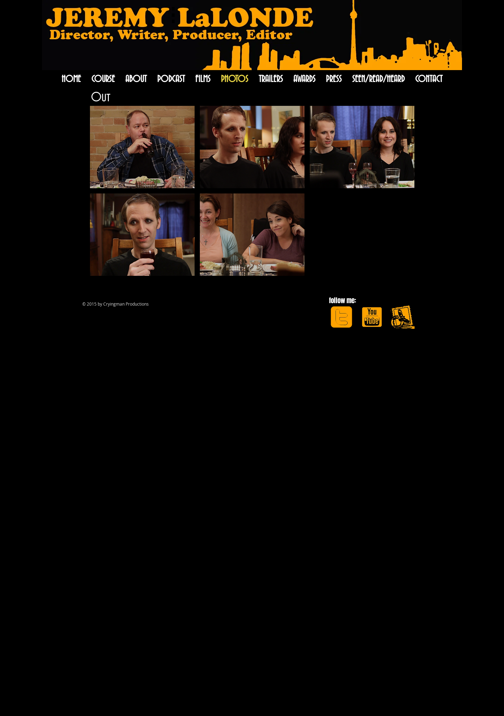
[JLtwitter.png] (341, 317)
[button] (142, 147)
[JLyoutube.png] (371, 317)
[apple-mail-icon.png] (402, 317)
